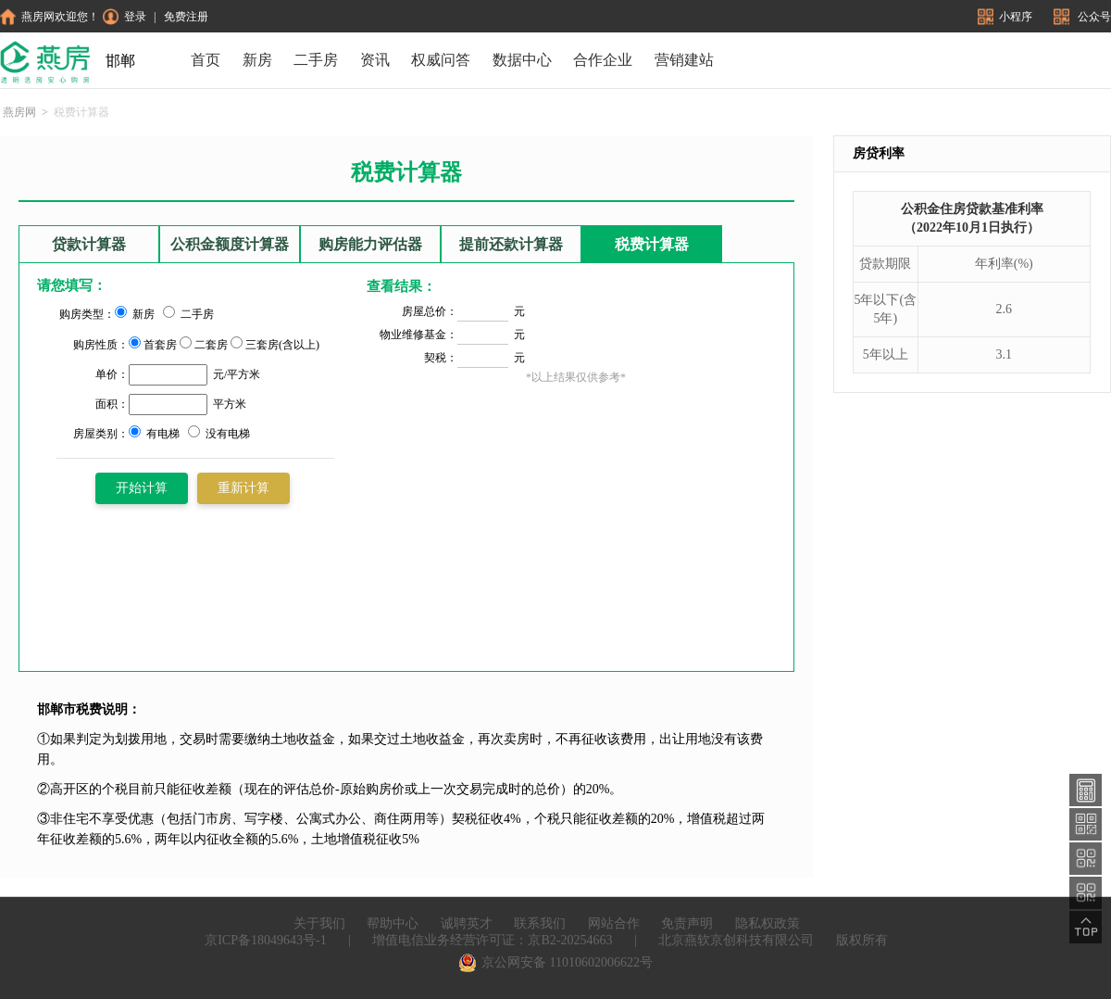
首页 (205, 60)
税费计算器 (652, 244)
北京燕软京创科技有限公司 (736, 940)
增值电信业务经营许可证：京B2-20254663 (492, 940)
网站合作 (614, 923)
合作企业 (602, 60)
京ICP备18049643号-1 (265, 940)
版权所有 (862, 940)
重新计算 (243, 488)
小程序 (1006, 16)
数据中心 (522, 60)
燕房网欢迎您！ (49, 16)
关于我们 (319, 923)
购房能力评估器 (370, 244)
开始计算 (142, 488)
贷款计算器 (89, 244)
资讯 (375, 60)
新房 (257, 60)
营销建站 (684, 60)
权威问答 (440, 60)
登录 (124, 16)
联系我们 (540, 923)
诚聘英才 (467, 923)
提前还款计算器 (511, 244)
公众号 (1082, 16)
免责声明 (687, 923)
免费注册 (186, 16)
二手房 (315, 60)
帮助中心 (392, 923)
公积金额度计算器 (229, 244)
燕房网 (19, 112)
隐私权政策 (767, 923)
